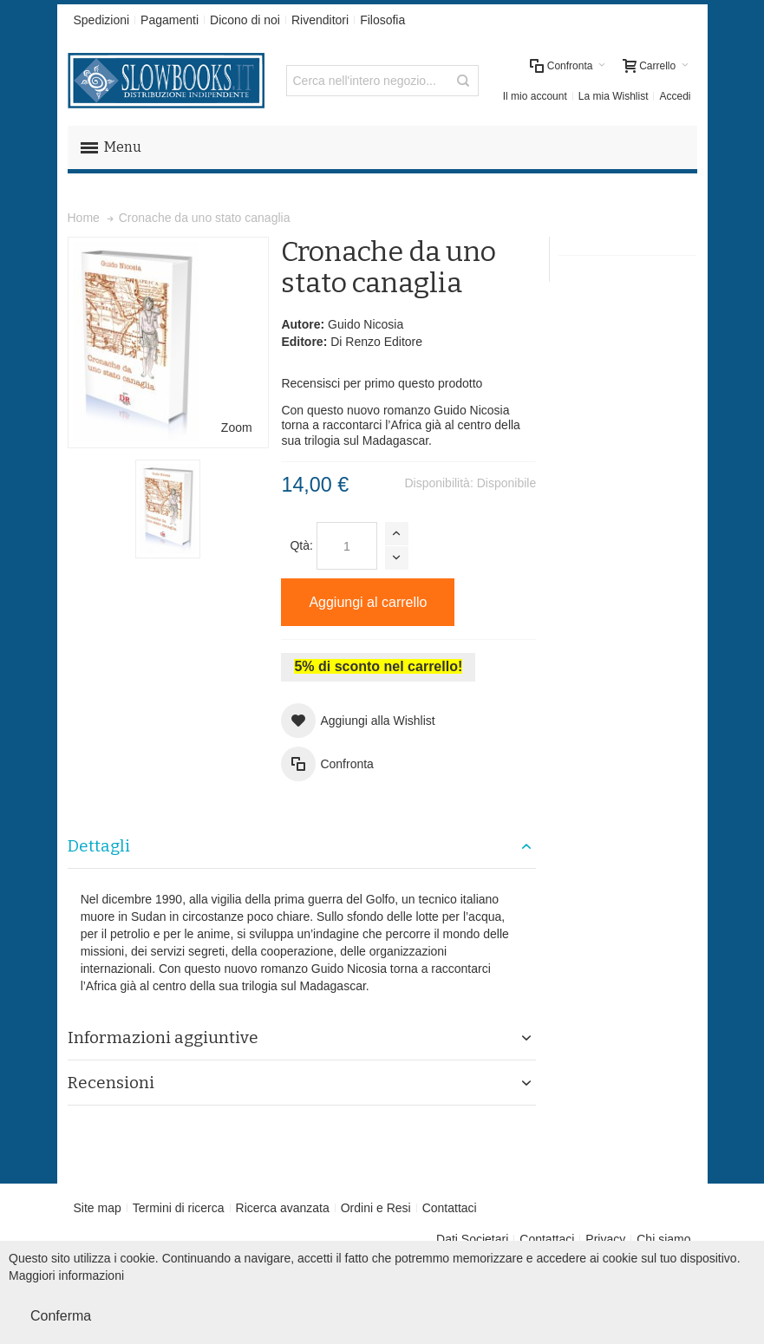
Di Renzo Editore (376, 342)
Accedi (674, 96)
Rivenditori (320, 20)
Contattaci (449, 1208)
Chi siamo (663, 1239)
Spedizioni (102, 20)
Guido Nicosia (365, 324)
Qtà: (301, 545)
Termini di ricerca (179, 1208)
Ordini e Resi (376, 1208)
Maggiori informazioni (66, 1275)
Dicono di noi (245, 20)
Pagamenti (169, 20)
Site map (97, 1208)
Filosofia (382, 20)
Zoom (236, 427)
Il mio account (535, 96)
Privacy (605, 1239)
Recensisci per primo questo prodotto (381, 383)
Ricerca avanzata (283, 1208)
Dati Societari (472, 1239)
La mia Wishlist (613, 96)
